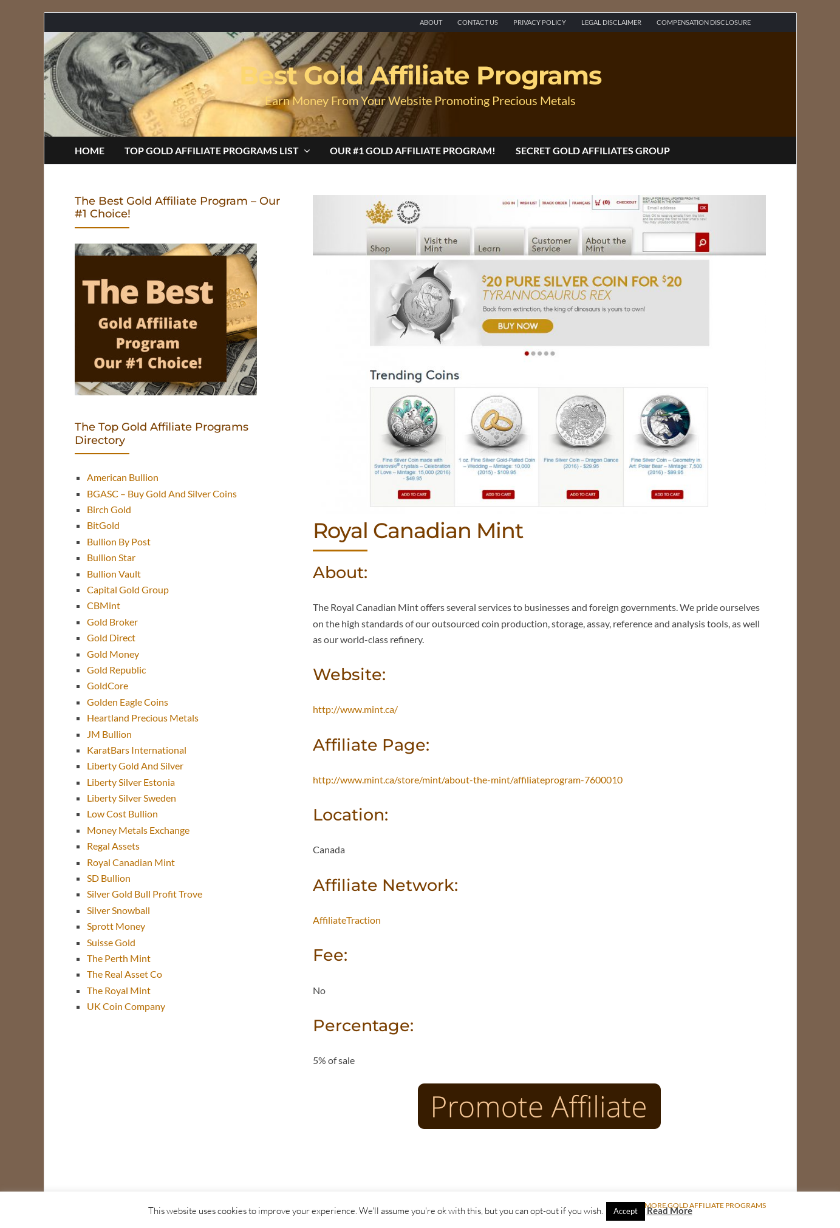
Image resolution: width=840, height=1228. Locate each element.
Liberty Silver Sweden (131, 797)
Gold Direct (111, 637)
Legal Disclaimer (611, 22)
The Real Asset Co (124, 974)
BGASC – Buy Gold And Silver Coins (162, 493)
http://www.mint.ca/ (355, 709)
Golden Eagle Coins (127, 702)
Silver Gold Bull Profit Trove (144, 893)
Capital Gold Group (128, 589)
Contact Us (477, 22)
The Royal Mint (119, 990)
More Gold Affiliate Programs (705, 1205)
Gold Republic (116, 669)
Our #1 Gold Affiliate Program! (413, 150)
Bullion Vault (114, 573)
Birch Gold (109, 509)
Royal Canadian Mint (131, 862)
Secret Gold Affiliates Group (593, 150)
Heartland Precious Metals (143, 717)
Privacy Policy (539, 22)
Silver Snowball (118, 910)
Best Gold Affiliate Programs (420, 75)
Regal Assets (113, 845)
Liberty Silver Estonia (131, 782)
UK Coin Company (126, 1006)
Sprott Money (116, 926)
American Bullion (123, 477)
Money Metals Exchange (138, 830)
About (431, 22)
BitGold (103, 525)
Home (89, 150)
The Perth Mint (119, 958)
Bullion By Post (119, 541)
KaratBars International (136, 750)
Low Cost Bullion (122, 813)
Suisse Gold (111, 942)
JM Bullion (109, 734)
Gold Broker (112, 621)
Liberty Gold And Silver (135, 765)
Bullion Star (111, 557)
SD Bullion (109, 878)
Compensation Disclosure (704, 22)
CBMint (103, 605)
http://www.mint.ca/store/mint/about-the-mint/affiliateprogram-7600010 (468, 779)
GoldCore (107, 685)
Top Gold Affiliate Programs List (217, 151)
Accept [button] (625, 1211)
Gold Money (113, 654)
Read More (669, 1210)
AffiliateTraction (347, 920)
